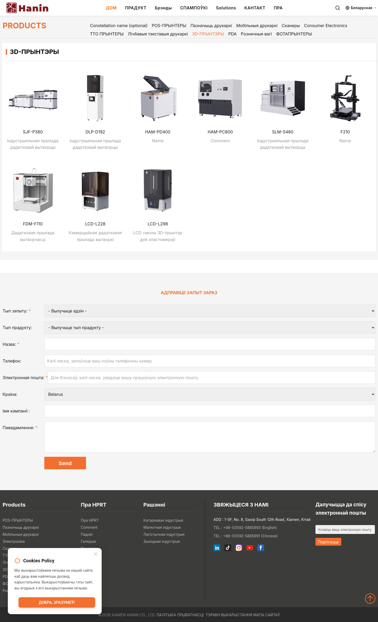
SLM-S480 (283, 131)
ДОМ (111, 7)
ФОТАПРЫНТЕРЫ (294, 33)
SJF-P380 (33, 131)
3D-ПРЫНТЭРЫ (208, 33)
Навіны (87, 555)
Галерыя (88, 541)
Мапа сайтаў (266, 615)
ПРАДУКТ (136, 7)
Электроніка (14, 541)
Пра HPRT (90, 520)
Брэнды (163, 7)
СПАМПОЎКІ (194, 7)
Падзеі (87, 534)
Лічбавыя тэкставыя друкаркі (158, 33)
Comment (89, 527)
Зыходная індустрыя (161, 541)
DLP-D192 (95, 131)
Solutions (226, 7)
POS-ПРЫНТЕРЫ (169, 25)
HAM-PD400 (157, 131)
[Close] (96, 554)
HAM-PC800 (220, 131)
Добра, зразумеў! (57, 602)
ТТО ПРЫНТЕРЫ (107, 33)
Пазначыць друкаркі (211, 25)
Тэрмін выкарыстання (229, 615)
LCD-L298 (158, 223)
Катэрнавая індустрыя (163, 520)
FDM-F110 (32, 223)
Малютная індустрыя (162, 527)
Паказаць (89, 548)
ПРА (278, 7)
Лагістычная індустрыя (164, 534)
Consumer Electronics (325, 25)
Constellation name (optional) (119, 25)
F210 (345, 131)
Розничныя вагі (256, 33)
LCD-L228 (95, 223)
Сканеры (291, 25)
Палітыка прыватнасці (180, 615)
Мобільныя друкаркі (256, 25)
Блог (85, 562)
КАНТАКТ (254, 7)
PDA (232, 33)
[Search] (337, 7)
